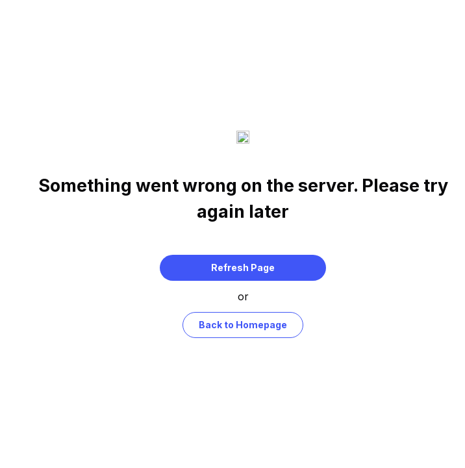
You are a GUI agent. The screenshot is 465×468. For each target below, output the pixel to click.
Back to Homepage (243, 318)
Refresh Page (243, 260)
